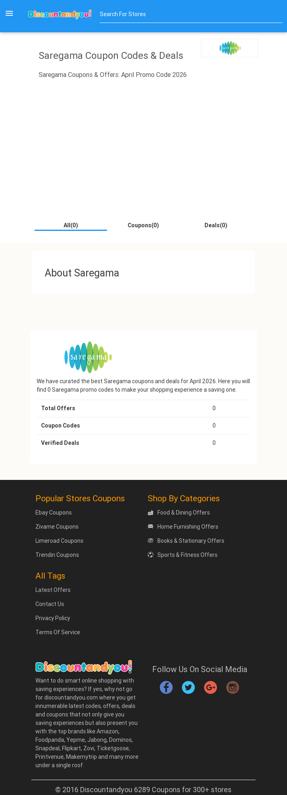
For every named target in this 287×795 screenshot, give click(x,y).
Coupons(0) (143, 225)
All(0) (71, 225)
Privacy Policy (52, 618)
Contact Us (49, 604)
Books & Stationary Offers (186, 540)
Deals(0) (215, 225)
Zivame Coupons (56, 526)
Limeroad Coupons (59, 540)
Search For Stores (123, 14)
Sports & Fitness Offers (182, 554)
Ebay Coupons (53, 512)
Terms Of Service (57, 632)
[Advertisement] (143, 156)
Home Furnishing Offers (183, 526)
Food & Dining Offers (179, 512)
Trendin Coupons (57, 554)
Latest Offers (52, 590)
